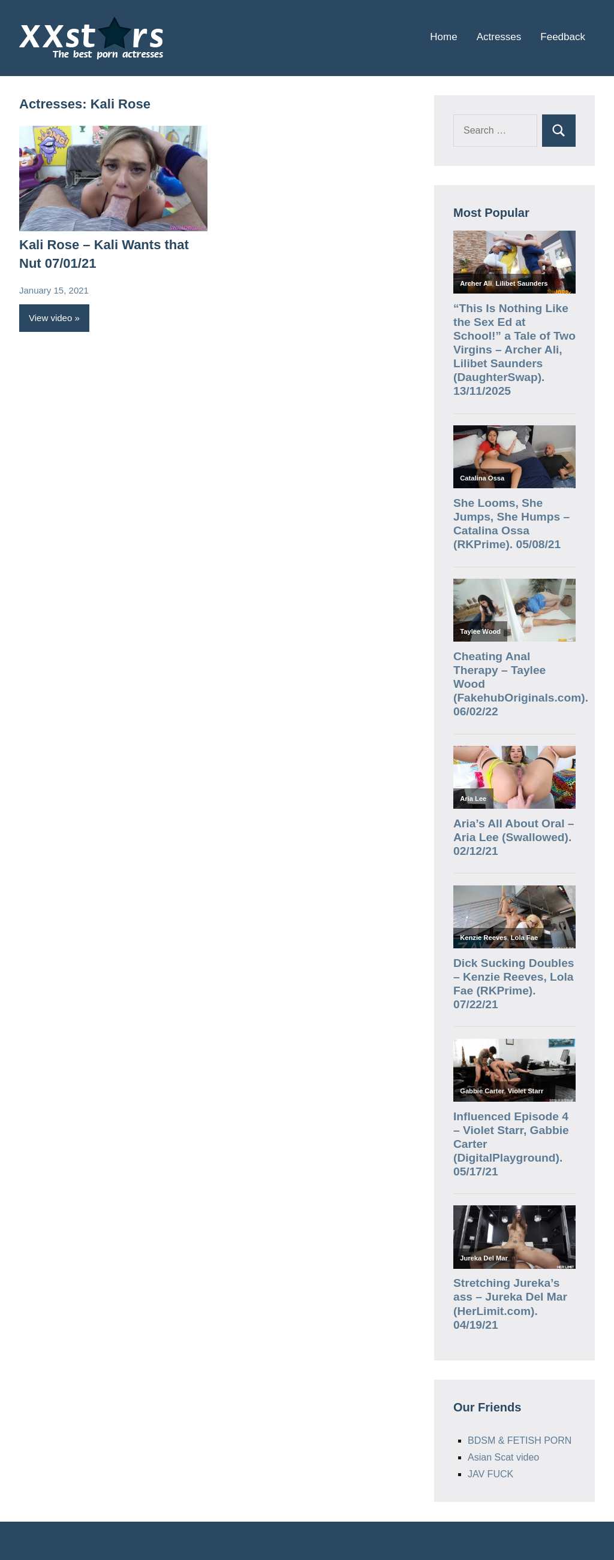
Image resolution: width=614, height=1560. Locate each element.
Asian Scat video (503, 1457)
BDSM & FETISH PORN (519, 1440)
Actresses (499, 37)
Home (443, 37)
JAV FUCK (490, 1474)
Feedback (562, 37)
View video (50, 318)
